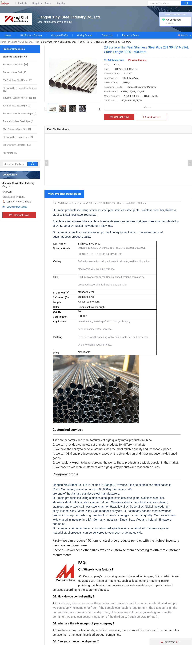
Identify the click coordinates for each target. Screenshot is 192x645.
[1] (19, 98)
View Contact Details (17, 207)
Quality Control (84, 35)
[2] (16, 105)
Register (61, 3)
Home (8, 35)
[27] (17, 80)
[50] (15, 72)
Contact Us (107, 35)
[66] (15, 56)
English (182, 35)
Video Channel (139, 60)
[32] (17, 145)
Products (22, 3)
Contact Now (19, 215)
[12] (19, 89)
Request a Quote (130, 35)
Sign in (47, 3)
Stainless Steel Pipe (29, 42)
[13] (10, 153)
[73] (15, 64)
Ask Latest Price (116, 60)
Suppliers (37, 3)
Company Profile (59, 35)
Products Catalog (31, 35)
